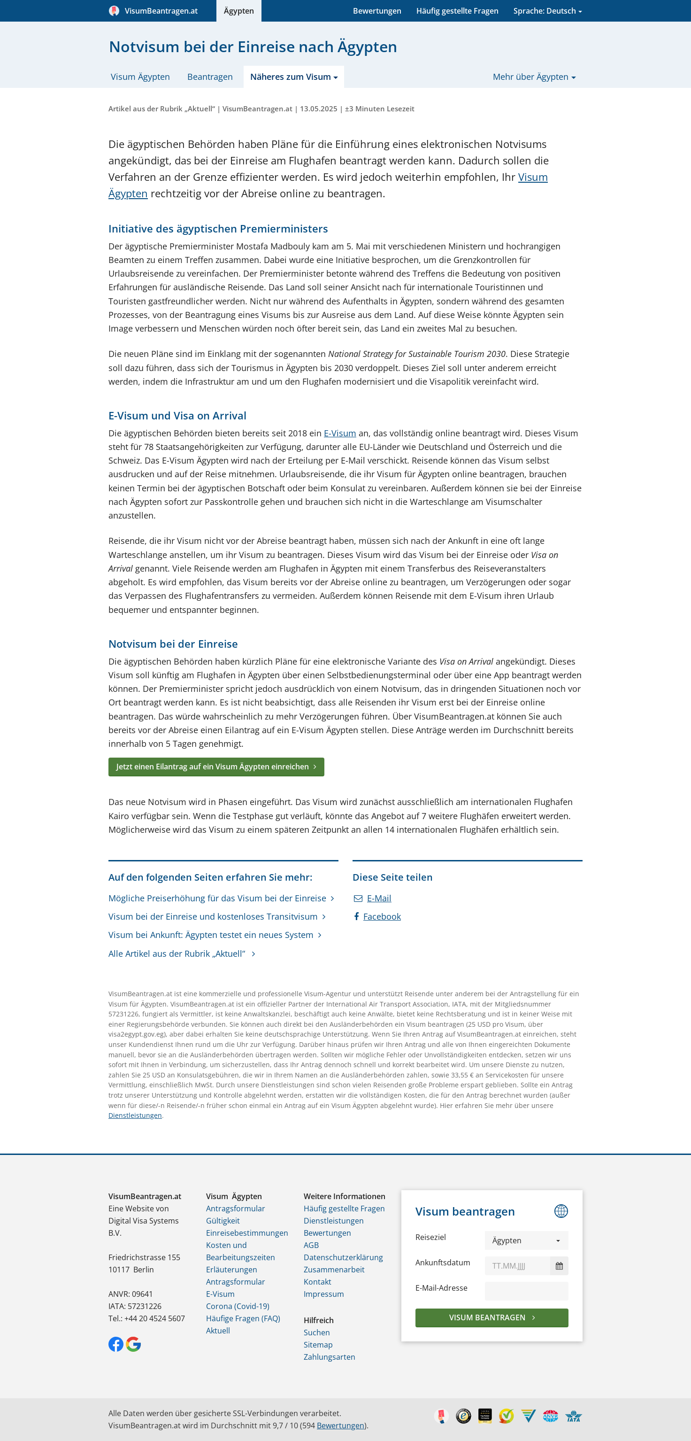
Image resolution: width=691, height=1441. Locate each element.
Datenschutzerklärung (343, 1257)
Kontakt (317, 1282)
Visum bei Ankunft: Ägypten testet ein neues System (211, 934)
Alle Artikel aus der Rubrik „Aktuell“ (177, 953)
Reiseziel (430, 1237)
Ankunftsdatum (442, 1262)
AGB (311, 1245)
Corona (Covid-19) (237, 1306)
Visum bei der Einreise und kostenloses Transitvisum (213, 916)
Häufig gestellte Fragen (457, 11)
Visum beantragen (488, 1317)
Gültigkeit (223, 1221)
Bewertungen (377, 11)
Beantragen (210, 76)
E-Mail (373, 898)
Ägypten (239, 11)
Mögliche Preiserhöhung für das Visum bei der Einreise (217, 898)
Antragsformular (235, 1208)
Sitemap (318, 1345)
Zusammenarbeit (334, 1269)
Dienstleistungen (135, 1115)
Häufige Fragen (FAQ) (243, 1318)
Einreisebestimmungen (247, 1233)
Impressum (324, 1294)
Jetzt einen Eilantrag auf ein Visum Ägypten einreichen (212, 766)
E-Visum (340, 433)
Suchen (317, 1332)
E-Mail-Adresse (441, 1288)
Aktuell (218, 1330)
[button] (526, 1240)
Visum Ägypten (140, 76)
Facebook (377, 916)
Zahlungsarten (329, 1357)
